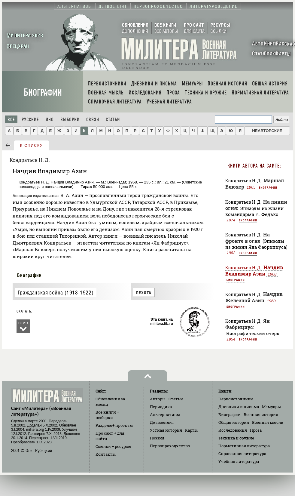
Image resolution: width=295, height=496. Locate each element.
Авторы (158, 399)
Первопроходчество (170, 445)
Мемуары (271, 406)
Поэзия (157, 438)
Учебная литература (238, 461)
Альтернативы (165, 414)
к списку (31, 145)
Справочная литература (242, 453)
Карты (191, 430)
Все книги (107, 414)
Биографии (43, 92)
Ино (50, 119)
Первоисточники (235, 399)
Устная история (166, 430)
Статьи (113, 119)
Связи (92, 119)
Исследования (232, 430)
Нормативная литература (244, 445)
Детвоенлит (162, 422)
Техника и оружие (236, 438)
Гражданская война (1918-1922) (55, 292)
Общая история (233, 422)
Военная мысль (267, 422)
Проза (256, 430)
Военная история (261, 414)
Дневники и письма (238, 406)
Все (11, 119)
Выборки (70, 119)
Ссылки (113, 446)
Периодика (161, 406)
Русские (30, 119)
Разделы (114, 425)
